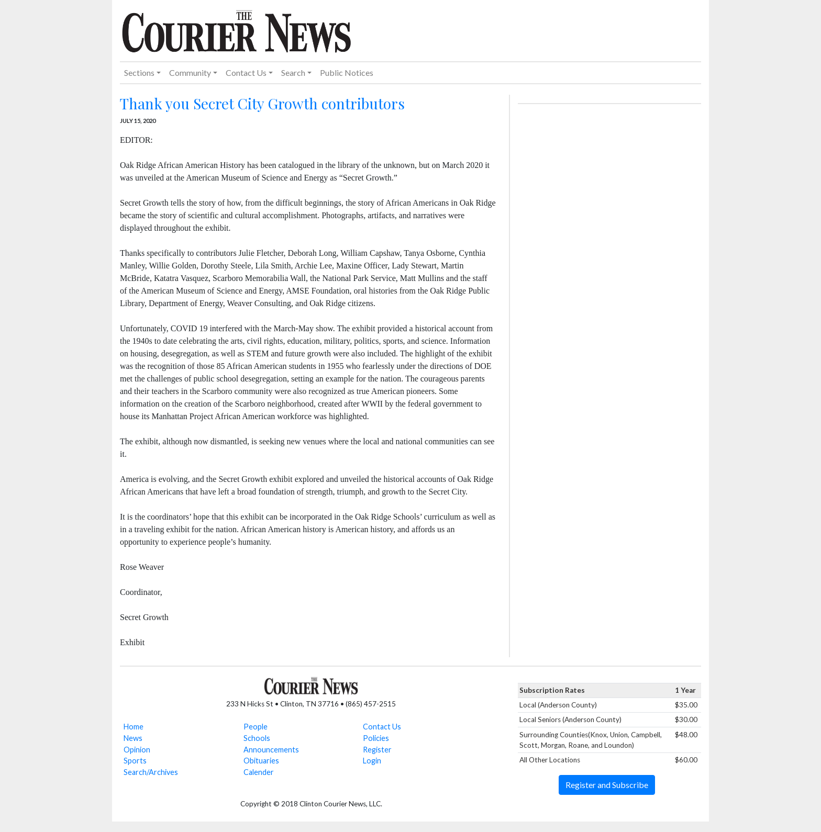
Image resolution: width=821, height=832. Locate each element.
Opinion (137, 749)
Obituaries (261, 760)
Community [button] (190, 72)
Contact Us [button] (246, 72)
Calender (258, 772)
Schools (256, 738)
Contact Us (382, 726)
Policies (376, 738)
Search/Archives (151, 772)
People (255, 726)
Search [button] (293, 72)
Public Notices (346, 72)
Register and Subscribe (606, 785)
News (133, 738)
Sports (135, 760)
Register (377, 749)
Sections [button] (139, 72)
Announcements (271, 749)
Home (133, 726)
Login (372, 760)
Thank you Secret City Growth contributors (262, 103)
